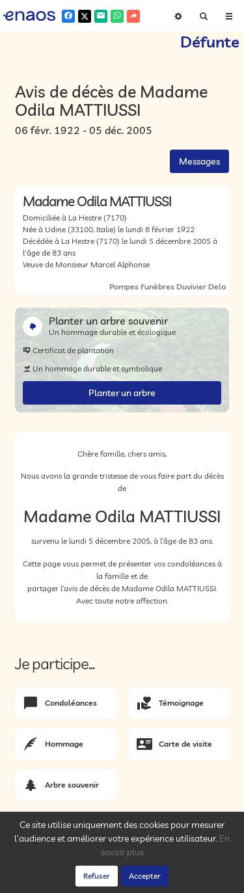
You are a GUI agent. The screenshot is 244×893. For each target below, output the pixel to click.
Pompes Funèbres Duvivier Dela (167, 286)
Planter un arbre (122, 393)
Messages (199, 161)
